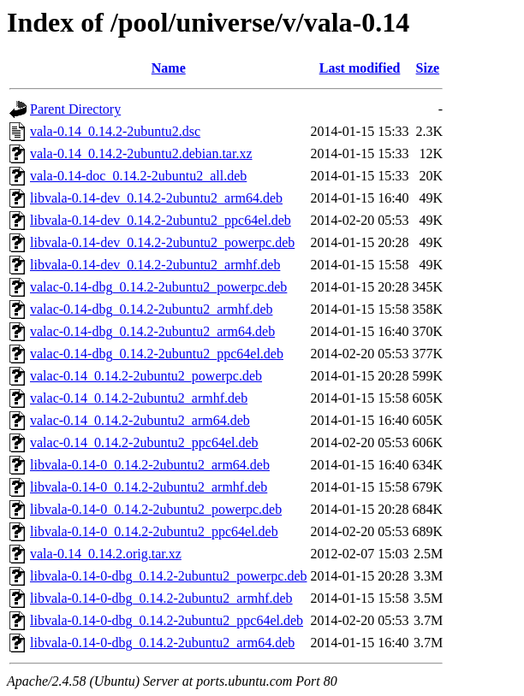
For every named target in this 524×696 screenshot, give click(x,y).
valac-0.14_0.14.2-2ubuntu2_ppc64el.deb (144, 442)
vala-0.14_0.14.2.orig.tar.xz (106, 553)
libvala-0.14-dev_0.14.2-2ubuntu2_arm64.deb (156, 198)
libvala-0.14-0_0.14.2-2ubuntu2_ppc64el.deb (154, 531)
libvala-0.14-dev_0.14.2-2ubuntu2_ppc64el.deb (160, 220)
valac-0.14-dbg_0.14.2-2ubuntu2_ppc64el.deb (156, 353)
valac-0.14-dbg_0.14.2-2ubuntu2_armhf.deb (151, 309)
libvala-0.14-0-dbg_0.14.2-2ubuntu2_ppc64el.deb (166, 620)
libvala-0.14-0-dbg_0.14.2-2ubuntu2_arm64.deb (162, 642)
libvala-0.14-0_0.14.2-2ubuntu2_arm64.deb (150, 464)
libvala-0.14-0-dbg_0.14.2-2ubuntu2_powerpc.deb (168, 576)
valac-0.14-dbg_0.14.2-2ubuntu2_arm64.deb (152, 331)
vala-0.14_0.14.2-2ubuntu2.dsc (115, 131)
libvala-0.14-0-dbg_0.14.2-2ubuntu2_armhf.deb (161, 598)
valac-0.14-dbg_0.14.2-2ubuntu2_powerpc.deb (158, 287)
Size (428, 68)
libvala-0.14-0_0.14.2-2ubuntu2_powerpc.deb (156, 509)
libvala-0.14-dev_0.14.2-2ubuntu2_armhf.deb (155, 264)
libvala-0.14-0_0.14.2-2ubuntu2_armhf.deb (148, 487)
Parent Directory (75, 109)
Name (169, 68)
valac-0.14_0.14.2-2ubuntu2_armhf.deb (138, 398)
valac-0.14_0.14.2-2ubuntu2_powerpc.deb (146, 376)
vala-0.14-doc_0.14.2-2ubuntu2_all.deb (138, 175)
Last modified (360, 68)
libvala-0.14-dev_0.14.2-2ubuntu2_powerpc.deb (162, 242)
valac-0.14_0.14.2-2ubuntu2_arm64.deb (140, 420)
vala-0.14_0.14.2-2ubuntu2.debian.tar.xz (141, 153)
